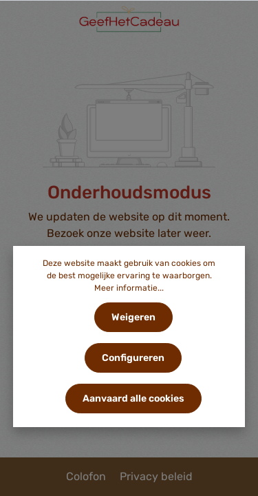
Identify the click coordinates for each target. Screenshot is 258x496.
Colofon (87, 476)
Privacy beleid (156, 476)
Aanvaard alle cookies (133, 398)
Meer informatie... (129, 288)
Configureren (133, 358)
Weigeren (133, 317)
